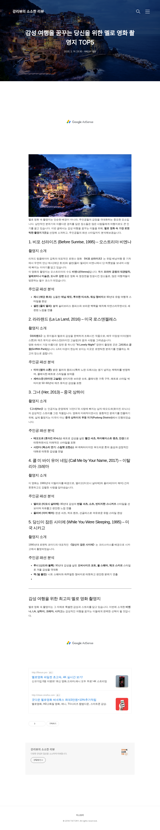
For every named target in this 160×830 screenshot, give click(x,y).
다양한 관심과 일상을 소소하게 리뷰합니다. (49, 753)
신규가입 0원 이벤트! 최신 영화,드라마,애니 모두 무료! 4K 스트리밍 (69, 681)
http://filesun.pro (39, 672)
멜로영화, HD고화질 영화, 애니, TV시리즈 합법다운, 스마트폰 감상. (69, 704)
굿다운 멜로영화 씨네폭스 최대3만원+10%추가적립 (64, 699)
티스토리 (80, 815)
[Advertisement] (80, 122)
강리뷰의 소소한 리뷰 (28, 11)
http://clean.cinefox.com (43, 695)
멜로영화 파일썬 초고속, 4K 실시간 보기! (57, 677)
